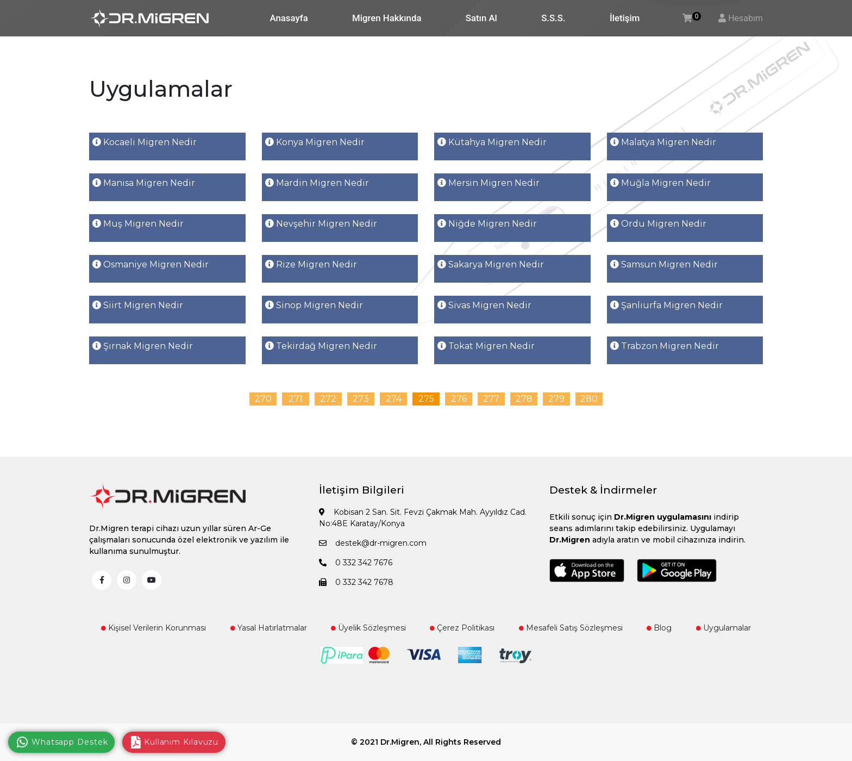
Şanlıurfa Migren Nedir (666, 305)
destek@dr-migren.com (373, 543)
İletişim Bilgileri (361, 490)
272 (328, 399)
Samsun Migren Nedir (664, 264)
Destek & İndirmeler (603, 490)
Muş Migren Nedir (138, 224)
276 (459, 399)
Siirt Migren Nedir (137, 305)
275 (426, 399)
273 (361, 399)
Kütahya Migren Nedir (492, 142)
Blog (659, 628)
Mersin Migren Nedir (488, 183)
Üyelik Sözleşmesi (368, 628)
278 (524, 399)
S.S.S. (553, 18)
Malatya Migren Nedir (663, 142)
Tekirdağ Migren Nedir (321, 346)
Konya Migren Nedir (315, 142)
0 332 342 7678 (356, 582)
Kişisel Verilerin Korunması (153, 628)
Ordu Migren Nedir (658, 224)
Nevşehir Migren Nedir (321, 224)
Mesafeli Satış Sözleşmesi (571, 628)
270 (263, 399)
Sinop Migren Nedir (314, 305)
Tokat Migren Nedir (486, 346)
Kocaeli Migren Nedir (144, 142)
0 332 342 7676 (355, 562)
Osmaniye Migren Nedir (150, 264)
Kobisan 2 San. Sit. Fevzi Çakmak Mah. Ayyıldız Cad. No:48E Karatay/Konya (423, 517)
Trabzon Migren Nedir (664, 346)
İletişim (625, 18)
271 (296, 399)
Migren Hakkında (386, 18)
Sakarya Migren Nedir (490, 264)
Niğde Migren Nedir (487, 224)
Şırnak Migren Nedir (142, 346)
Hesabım (745, 18)
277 (491, 399)
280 (589, 399)
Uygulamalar (723, 628)
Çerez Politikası (462, 628)
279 (556, 399)
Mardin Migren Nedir (317, 183)
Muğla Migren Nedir (660, 183)
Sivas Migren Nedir (484, 305)
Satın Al (481, 18)
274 (394, 399)
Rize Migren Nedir (311, 264)
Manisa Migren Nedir (143, 183)
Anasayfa (289, 18)
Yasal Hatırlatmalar (268, 628)
